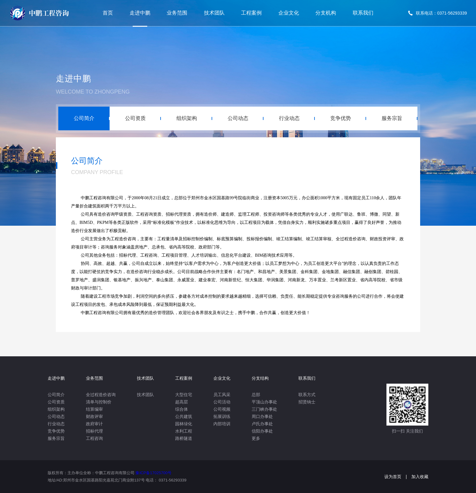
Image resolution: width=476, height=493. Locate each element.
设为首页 (392, 476)
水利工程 (183, 431)
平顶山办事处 (264, 401)
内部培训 (221, 423)
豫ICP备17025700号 (153, 473)
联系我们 (363, 13)
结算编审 (94, 409)
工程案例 (251, 13)
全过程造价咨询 (101, 394)
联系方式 (306, 394)
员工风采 (221, 394)
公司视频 (221, 409)
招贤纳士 (306, 401)
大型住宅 (183, 394)
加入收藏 (419, 476)
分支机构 (325, 13)
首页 (108, 13)
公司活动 (221, 401)
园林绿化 (183, 423)
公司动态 (56, 416)
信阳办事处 (262, 431)
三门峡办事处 (264, 409)
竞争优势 (56, 431)
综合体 (181, 409)
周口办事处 (262, 416)
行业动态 (56, 423)
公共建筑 (183, 416)
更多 (256, 438)
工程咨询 (94, 438)
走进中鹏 (140, 13)
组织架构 (56, 409)
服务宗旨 (56, 438)
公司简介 (56, 394)
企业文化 (288, 13)
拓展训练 (221, 416)
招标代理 (94, 431)
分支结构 (260, 378)
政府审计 (94, 423)
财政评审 (94, 416)
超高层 (181, 401)
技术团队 (214, 13)
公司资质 (56, 401)
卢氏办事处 (262, 423)
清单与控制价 (98, 401)
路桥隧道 (183, 438)
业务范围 (177, 13)
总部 (256, 394)
